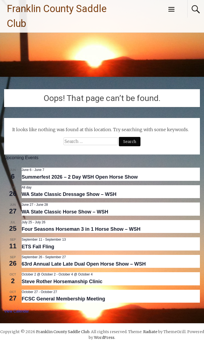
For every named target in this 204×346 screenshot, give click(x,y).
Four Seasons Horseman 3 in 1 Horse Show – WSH (81, 229)
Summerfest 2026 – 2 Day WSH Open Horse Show (80, 177)
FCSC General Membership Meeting (63, 299)
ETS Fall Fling (38, 246)
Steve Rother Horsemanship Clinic (62, 281)
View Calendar (16, 311)
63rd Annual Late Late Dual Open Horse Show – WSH (84, 264)
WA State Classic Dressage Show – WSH (69, 194)
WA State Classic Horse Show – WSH (65, 212)
